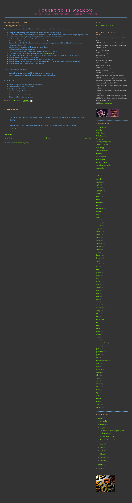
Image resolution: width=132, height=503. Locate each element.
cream (98, 252)
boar (97, 214)
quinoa (98, 354)
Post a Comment (9, 134)
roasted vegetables (102, 360)
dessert (98, 255)
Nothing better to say (107, 436)
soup (97, 378)
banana (98, 199)
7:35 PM (13, 129)
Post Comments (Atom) (21, 143)
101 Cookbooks (101, 127)
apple (97, 185)
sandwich (99, 369)
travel (98, 390)
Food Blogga (100, 148)
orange (98, 311)
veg (97, 393)
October (103, 424)
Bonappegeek (100, 139)
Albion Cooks (100, 133)
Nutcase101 (100, 153)
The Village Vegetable (103, 165)
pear (97, 322)
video (98, 395)
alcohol (98, 179)
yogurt (98, 404)
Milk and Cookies (102, 151)
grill (97, 278)
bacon (98, 194)
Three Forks (100, 168)
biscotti (98, 211)
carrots (98, 234)
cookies (98, 249)
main (97, 296)
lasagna (98, 287)
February (103, 457)
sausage (98, 372)
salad (97, 363)
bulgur (98, 229)
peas (97, 325)
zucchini (98, 407)
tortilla (98, 387)
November (104, 421)
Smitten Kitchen (101, 162)
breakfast (99, 223)
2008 (100, 418)
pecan (98, 328)
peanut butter (100, 319)
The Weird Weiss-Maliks (108, 440)
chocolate (99, 243)
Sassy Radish (100, 159)
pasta (97, 313)
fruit (97, 270)
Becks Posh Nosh (102, 136)
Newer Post (8, 138)
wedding (99, 398)
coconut (98, 246)
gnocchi (98, 273)
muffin (98, 305)
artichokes (99, 188)
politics (98, 334)
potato (98, 340)
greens (98, 276)
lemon (98, 290)
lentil (97, 293)
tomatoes (99, 384)
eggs (97, 261)
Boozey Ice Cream (105, 103)
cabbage (98, 232)
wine (97, 401)
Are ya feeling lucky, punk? (105, 25)
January (103, 461)
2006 (100, 468)
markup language (48, 53)
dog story (99, 258)
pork (97, 337)
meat (97, 299)
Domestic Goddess (102, 145)
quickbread (99, 352)
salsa (97, 366)
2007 (100, 465)
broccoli (98, 226)
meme (98, 302)
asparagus (99, 191)
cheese (98, 237)
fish (97, 267)
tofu (97, 381)
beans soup (99, 208)
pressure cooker (101, 343)
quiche (98, 349)
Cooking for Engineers (103, 142)
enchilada (99, 264)
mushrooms (100, 308)
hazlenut (98, 281)
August (103, 428)
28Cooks (99, 130)
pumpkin (99, 346)
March (102, 454)
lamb (97, 284)
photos (98, 331)
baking (98, 196)
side (97, 375)
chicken (98, 240)
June (102, 444)
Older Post (87, 138)
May (102, 447)
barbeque (99, 202)
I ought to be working (66, 10)
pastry (98, 316)
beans (98, 205)
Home (48, 138)
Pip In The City (101, 156)
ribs (97, 357)
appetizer (99, 182)
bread (98, 220)
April (102, 451)
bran (97, 217)
